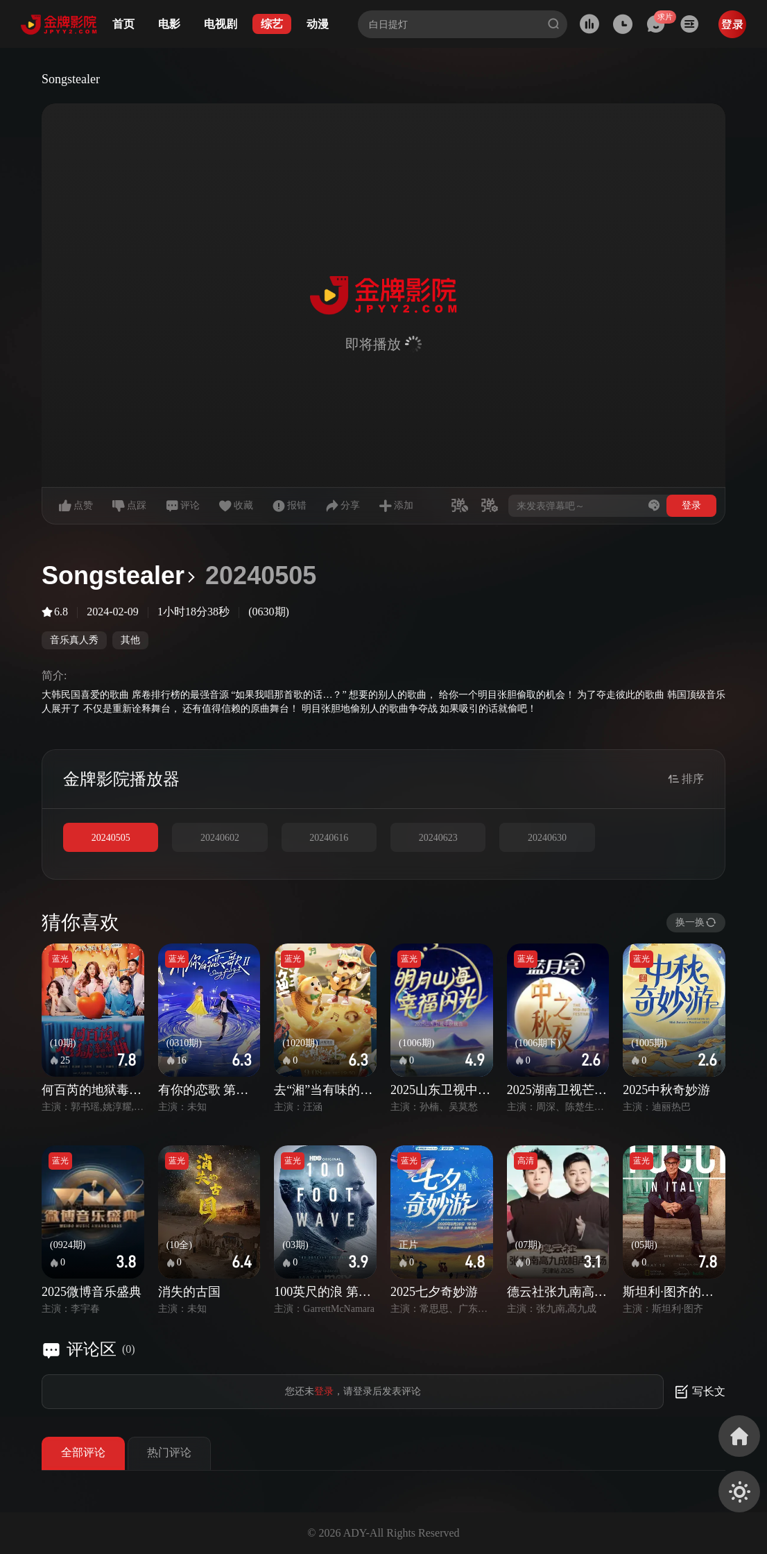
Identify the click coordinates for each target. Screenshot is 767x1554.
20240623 (438, 837)
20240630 (547, 837)
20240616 (328, 837)
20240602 (219, 837)
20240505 (111, 837)
